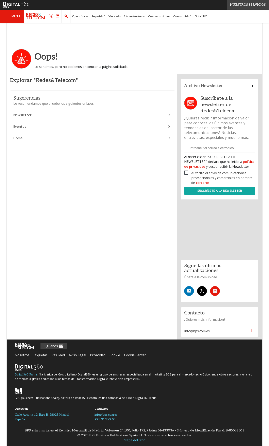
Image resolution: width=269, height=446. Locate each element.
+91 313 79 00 (105, 419)
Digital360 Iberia (26, 374)
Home (92, 138)
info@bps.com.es (106, 414)
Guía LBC (201, 16)
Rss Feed (58, 355)
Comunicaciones (159, 16)
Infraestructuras (134, 16)
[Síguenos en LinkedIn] (189, 291)
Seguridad (98, 16)
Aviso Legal (77, 355)
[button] (12, 16)
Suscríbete (219, 190)
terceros (202, 182)
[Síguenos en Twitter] (202, 291)
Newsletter (92, 115)
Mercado (114, 16)
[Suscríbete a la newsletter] (215, 291)
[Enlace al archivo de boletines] (219, 86)
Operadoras (80, 16)
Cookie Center (135, 355)
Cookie (115, 355)
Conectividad (182, 16)
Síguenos (54, 346)
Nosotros (22, 355)
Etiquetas (40, 355)
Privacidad (97, 355)
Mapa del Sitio (134, 440)
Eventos (92, 126)
